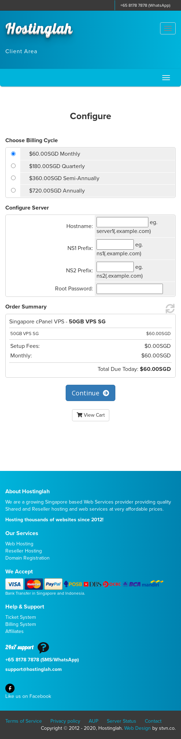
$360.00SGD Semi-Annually (64, 178)
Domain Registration (27, 558)
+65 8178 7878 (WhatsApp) (145, 5)
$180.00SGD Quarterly (57, 166)
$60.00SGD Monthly (54, 153)
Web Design (137, 728)
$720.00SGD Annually (57, 190)
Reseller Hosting (23, 551)
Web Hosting (19, 544)
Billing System (20, 624)
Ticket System (20, 617)
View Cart (91, 415)
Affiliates (14, 631)
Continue (90, 393)
